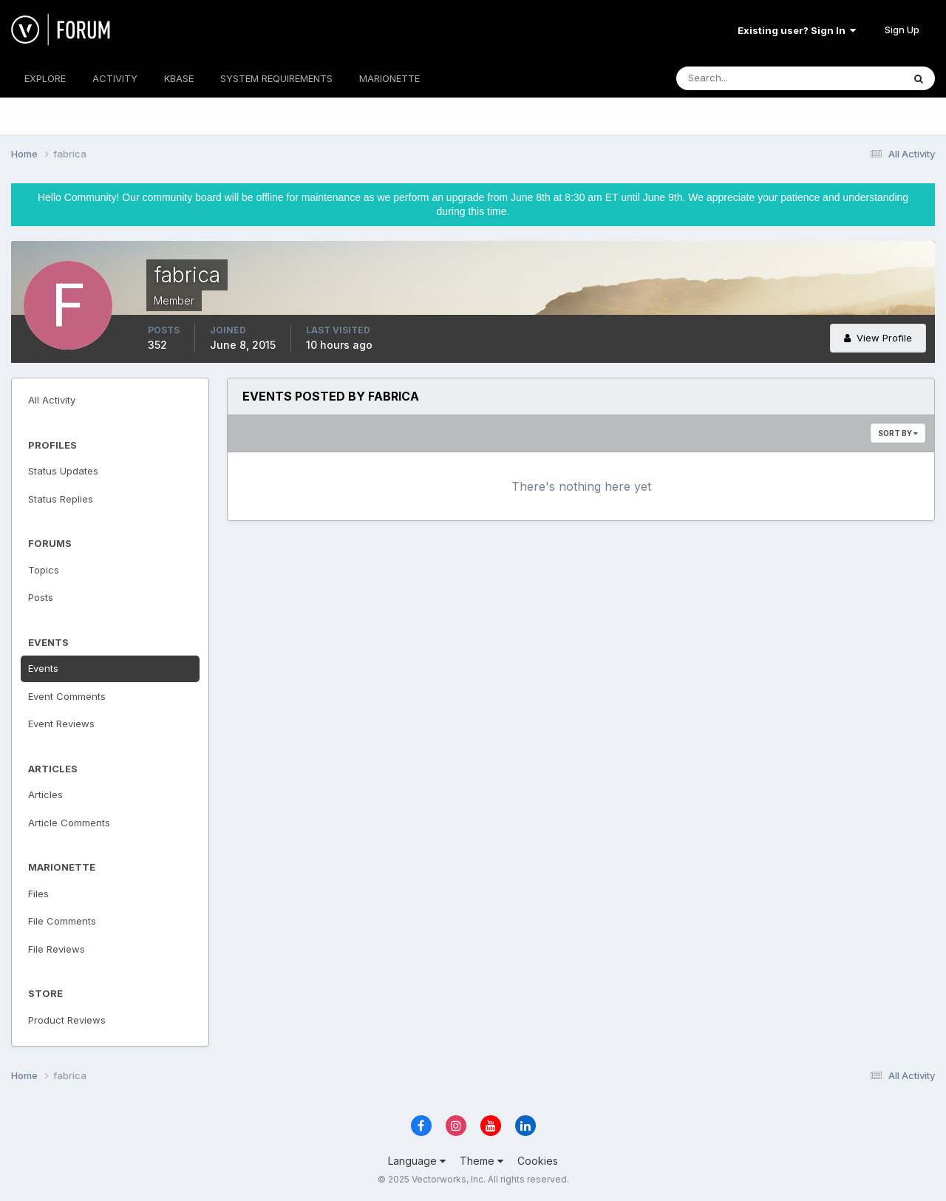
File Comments (62, 921)
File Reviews (56, 949)
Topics (43, 570)
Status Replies (60, 499)
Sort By (898, 433)
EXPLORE (45, 78)
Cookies (537, 1160)
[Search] (741, 78)
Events (43, 668)
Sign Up (902, 29)
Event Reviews (61, 723)
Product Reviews (67, 1020)
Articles (45, 794)
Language (417, 1160)
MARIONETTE (389, 78)
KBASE (179, 78)
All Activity (51, 400)
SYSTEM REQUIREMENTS (276, 78)
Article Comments (69, 823)
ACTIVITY (114, 78)
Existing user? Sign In (797, 30)
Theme (481, 1160)
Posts (40, 597)
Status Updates (63, 471)
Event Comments (67, 696)
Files (38, 893)
